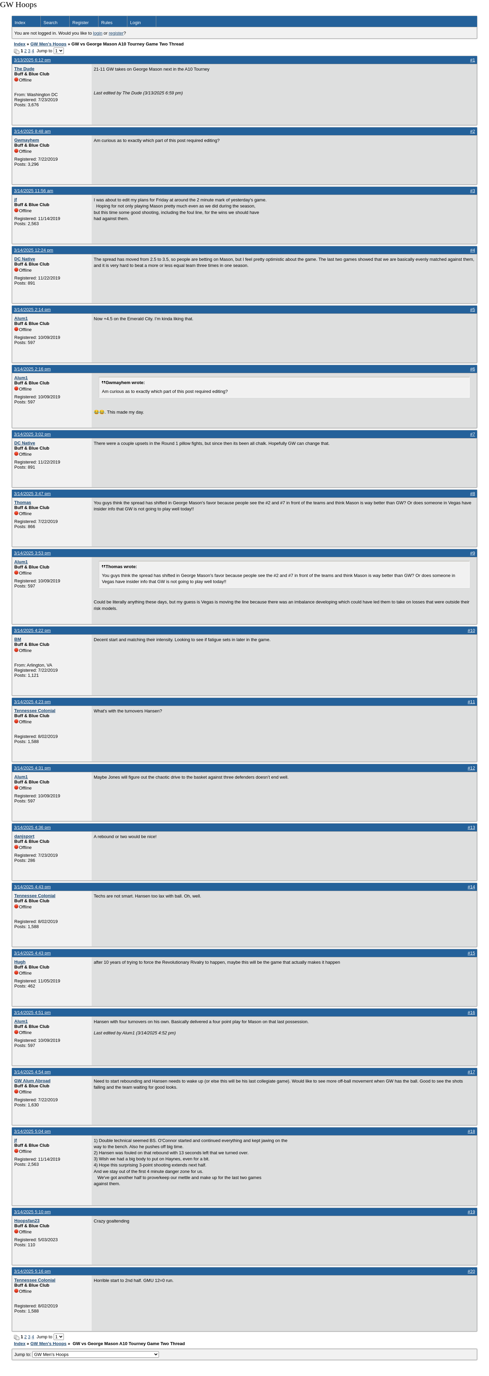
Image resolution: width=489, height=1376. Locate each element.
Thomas (22, 502)
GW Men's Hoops (48, 44)
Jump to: (86, 1354)
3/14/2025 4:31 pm (32, 768)
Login (135, 22)
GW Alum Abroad (32, 1080)
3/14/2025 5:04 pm (32, 1131)
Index (20, 22)
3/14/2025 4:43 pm (32, 886)
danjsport (24, 836)
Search (50, 22)
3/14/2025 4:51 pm (32, 1012)
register (116, 33)
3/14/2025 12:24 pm (33, 250)
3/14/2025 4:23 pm (32, 701)
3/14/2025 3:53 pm (32, 553)
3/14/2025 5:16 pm (32, 1271)
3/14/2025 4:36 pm (32, 827)
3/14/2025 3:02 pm (32, 434)
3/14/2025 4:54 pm (32, 1071)
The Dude (24, 68)
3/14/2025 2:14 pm (32, 309)
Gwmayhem (26, 140)
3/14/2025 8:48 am (32, 131)
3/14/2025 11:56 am (33, 190)
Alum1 (21, 318)
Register (80, 22)
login (97, 33)
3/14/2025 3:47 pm (32, 493)
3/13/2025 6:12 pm (32, 59)
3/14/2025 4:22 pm (32, 630)
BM (17, 639)
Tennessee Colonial (34, 710)
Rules (106, 22)
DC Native (24, 258)
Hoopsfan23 (26, 1220)
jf (15, 199)
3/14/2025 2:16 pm (32, 369)
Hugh (19, 961)
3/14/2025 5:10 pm (32, 1211)
